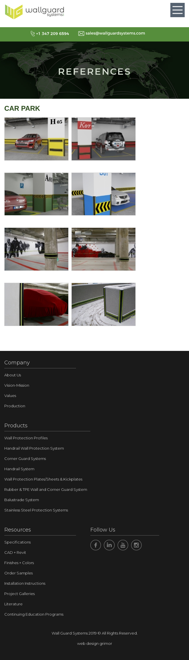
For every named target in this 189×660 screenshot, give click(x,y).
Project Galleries (19, 593)
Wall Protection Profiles (26, 438)
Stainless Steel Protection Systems (36, 510)
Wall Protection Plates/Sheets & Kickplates (43, 479)
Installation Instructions (24, 583)
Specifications (17, 542)
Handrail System (19, 469)
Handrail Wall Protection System (34, 448)
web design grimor (94, 643)
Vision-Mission (16, 385)
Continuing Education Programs (33, 614)
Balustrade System (21, 499)
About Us (12, 375)
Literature (13, 604)
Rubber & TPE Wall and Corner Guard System (45, 489)
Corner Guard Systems (25, 458)
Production (14, 406)
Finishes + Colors (19, 562)
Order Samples (18, 573)
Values (10, 395)
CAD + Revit (15, 552)
